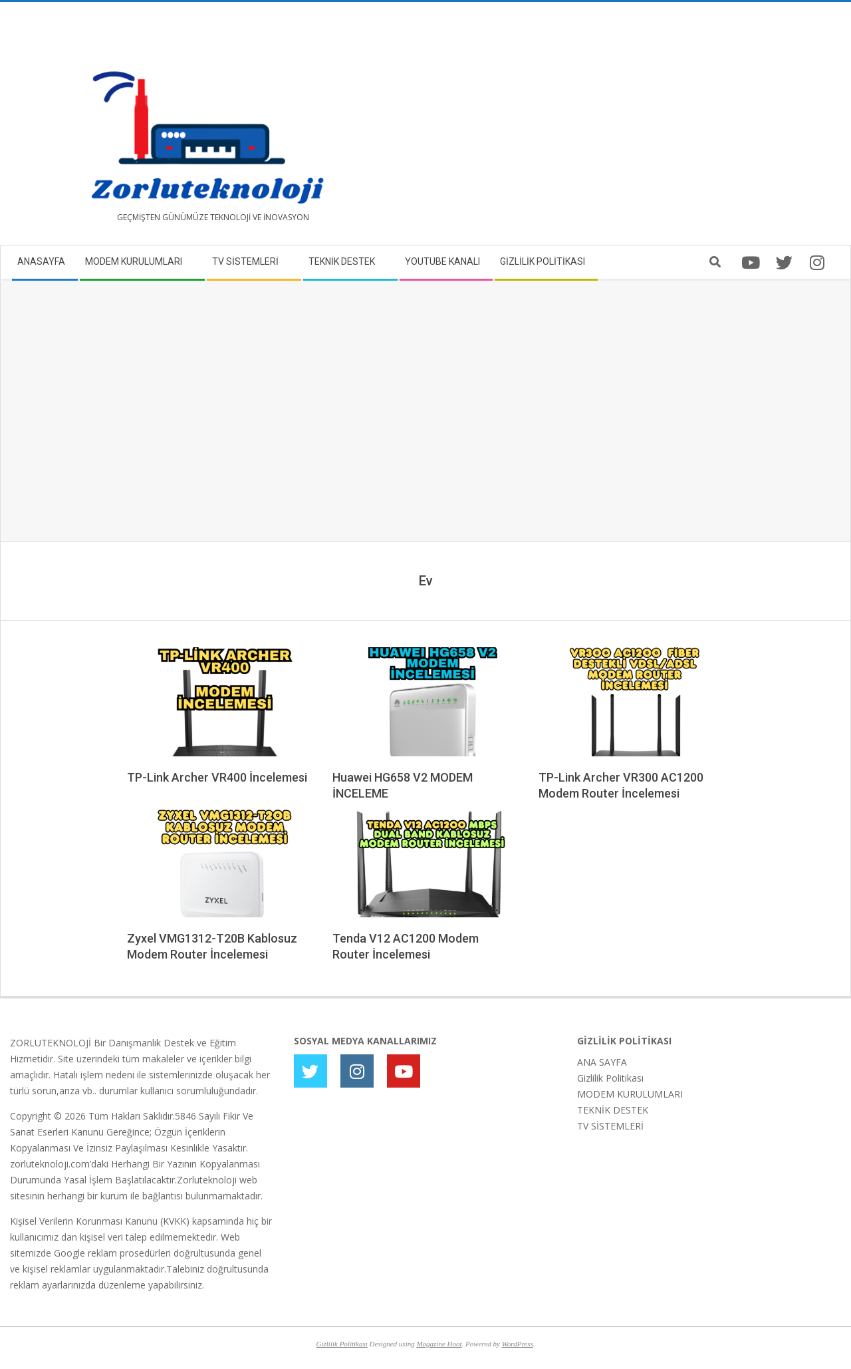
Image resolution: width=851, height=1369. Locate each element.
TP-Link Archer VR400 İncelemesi (217, 777)
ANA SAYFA (602, 1062)
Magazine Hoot (438, 1344)
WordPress (517, 1344)
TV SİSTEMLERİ (610, 1126)
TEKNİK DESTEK (612, 1110)
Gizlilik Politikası (610, 1078)
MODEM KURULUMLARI (630, 1094)
